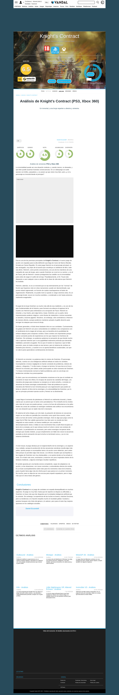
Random (72, 6)
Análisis (30, 6)
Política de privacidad (80, 682)
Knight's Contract (59, 36)
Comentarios (44, 524)
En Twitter (75, 523)
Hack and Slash (70, 41)
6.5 (26, 69)
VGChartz (62, 687)
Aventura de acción (57, 41)
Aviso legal (92, 680)
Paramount (34, 3)
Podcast (94, 6)
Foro (66, 6)
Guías (36, 6)
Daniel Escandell (62, 140)
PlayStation (28, 3)
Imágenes (68, 91)
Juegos (42, 6)
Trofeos (52, 81)
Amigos (68, 523)
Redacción (63, 680)
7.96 (93, 69)
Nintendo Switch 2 (37, 1)
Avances (56, 6)
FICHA (42, 91)
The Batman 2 (28, 1)
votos (93, 83)
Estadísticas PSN (64, 81)
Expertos (62, 523)
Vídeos (74, 91)
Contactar (62, 682)
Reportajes (48, 6)
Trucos (62, 6)
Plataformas (87, 6)
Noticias (24, 6)
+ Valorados (54, 523)
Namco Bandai (63, 63)
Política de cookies (94, 682)
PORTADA (18, 6)
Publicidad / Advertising (80, 680)
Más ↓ (46, 2)
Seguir (90, 74)
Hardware (79, 6)
